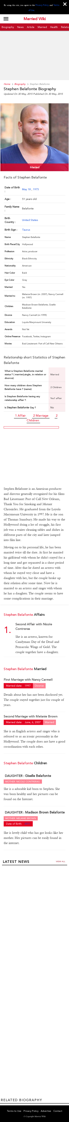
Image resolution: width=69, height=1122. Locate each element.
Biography (8, 27)
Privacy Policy (42, 5)
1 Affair (20, 415)
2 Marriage (40, 415)
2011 (27, 823)
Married (42, 27)
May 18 (26, 189)
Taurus (26, 229)
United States (30, 220)
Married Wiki (35, 19)
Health (54, 27)
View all (60, 861)
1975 (36, 189)
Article (30, 27)
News (20, 27)
